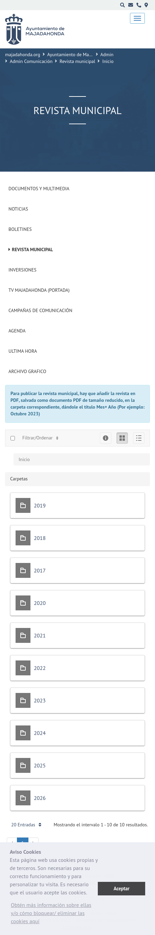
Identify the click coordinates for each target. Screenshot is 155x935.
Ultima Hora (22, 351)
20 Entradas (26, 825)
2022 (40, 668)
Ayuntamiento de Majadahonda (78, 54)
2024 (40, 733)
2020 (40, 603)
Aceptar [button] (122, 888)
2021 (40, 635)
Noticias (18, 209)
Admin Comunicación (31, 61)
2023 (40, 700)
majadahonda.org (22, 54)
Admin (107, 54)
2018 (40, 538)
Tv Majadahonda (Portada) (39, 290)
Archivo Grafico (27, 371)
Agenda (16, 331)
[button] (54, 915)
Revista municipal (77, 61)
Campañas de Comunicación (40, 310)
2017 (40, 570)
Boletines (20, 229)
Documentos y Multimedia (38, 189)
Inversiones (22, 270)
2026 (40, 798)
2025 (40, 765)
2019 (40, 505)
